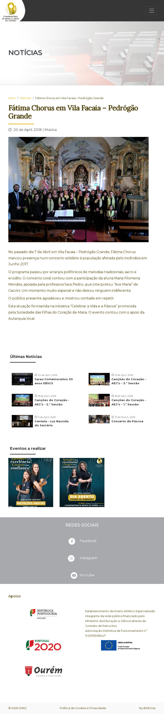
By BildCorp (147, 708)
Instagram (82, 558)
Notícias (25, 98)
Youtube (82, 575)
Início (12, 98)
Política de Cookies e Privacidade (83, 708)
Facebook (82, 541)
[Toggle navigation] (152, 10)
